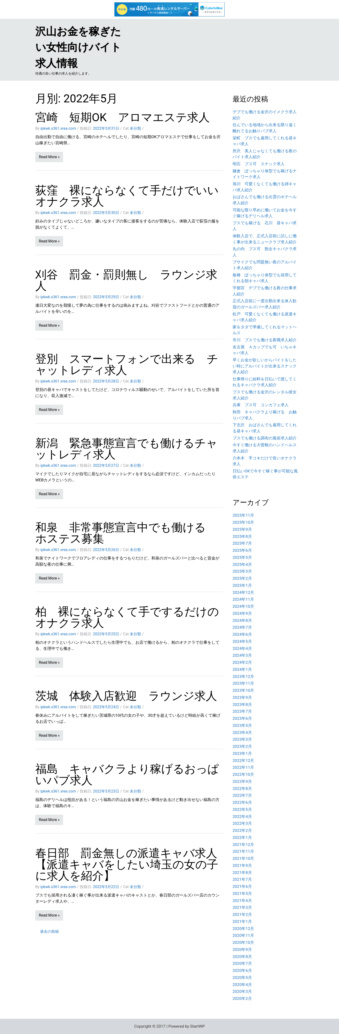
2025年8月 (242, 536)
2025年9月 (242, 529)
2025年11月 (243, 515)
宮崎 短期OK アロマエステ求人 (122, 117)
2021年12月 (243, 844)
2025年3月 (242, 571)
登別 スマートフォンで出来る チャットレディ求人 (126, 364)
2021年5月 (242, 893)
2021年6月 (242, 886)
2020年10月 (243, 942)
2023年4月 (242, 732)
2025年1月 (242, 585)
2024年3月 (242, 655)
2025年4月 (242, 564)
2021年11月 (243, 851)
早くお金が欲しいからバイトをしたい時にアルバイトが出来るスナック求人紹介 (265, 366)
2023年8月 (242, 704)
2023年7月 (242, 711)
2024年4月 (242, 648)
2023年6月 (242, 718)
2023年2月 (242, 746)
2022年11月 (243, 767)
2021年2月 (242, 914)
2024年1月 (242, 669)
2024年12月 (243, 592)
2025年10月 (243, 522)
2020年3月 (242, 991)
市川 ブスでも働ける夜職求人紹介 (265, 340)
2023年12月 (243, 676)
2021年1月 (242, 921)
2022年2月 (242, 830)
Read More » (49, 157)
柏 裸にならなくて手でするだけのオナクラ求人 (127, 617)
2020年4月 (242, 984)
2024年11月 (243, 599)
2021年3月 (242, 907)
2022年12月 (243, 760)
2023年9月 (242, 697)
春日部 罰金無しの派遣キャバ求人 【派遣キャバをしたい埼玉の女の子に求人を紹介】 (132, 864)
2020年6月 (242, 970)
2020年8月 (242, 956)
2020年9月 (242, 949)
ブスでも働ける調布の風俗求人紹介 (265, 438)
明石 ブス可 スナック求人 (259, 163)
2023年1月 (242, 753)
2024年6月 (242, 634)
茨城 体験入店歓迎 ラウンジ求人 (126, 696)
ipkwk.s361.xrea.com (58, 128)
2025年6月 (242, 550)
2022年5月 (242, 809)
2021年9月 (242, 865)
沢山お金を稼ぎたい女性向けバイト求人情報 (78, 47)
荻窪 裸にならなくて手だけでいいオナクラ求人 (127, 196)
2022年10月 (243, 774)
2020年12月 (243, 928)
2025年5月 (242, 557)
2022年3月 (242, 823)
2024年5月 (242, 641)
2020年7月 (242, 963)
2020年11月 (243, 935)
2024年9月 (242, 613)
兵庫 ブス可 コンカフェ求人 (261, 404)
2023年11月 (243, 683)
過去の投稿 (49, 931)
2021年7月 (242, 879)
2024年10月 (243, 606)
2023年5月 (242, 725)
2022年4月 (242, 816)
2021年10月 (243, 858)
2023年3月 (242, 739)
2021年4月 (242, 900)
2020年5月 (242, 977)
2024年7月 (242, 627)
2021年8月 (242, 872)
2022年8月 (242, 788)
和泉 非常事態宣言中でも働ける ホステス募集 (126, 533)
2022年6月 (242, 802)
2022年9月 (242, 781)
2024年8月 (242, 620)
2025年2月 (242, 578)
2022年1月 (242, 837)
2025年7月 (242, 543)
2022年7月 (242, 795)
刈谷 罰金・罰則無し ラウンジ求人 (126, 280)
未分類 (135, 128)
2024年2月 (242, 662)
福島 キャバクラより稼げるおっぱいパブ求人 (127, 774)
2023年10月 (243, 690)
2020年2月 (242, 998)
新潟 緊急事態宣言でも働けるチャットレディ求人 (126, 448)
